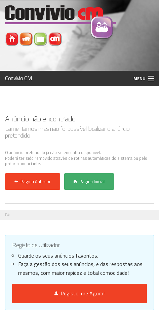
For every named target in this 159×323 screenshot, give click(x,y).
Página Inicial (89, 181)
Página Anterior (32, 181)
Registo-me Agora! (79, 293)
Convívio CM (18, 78)
